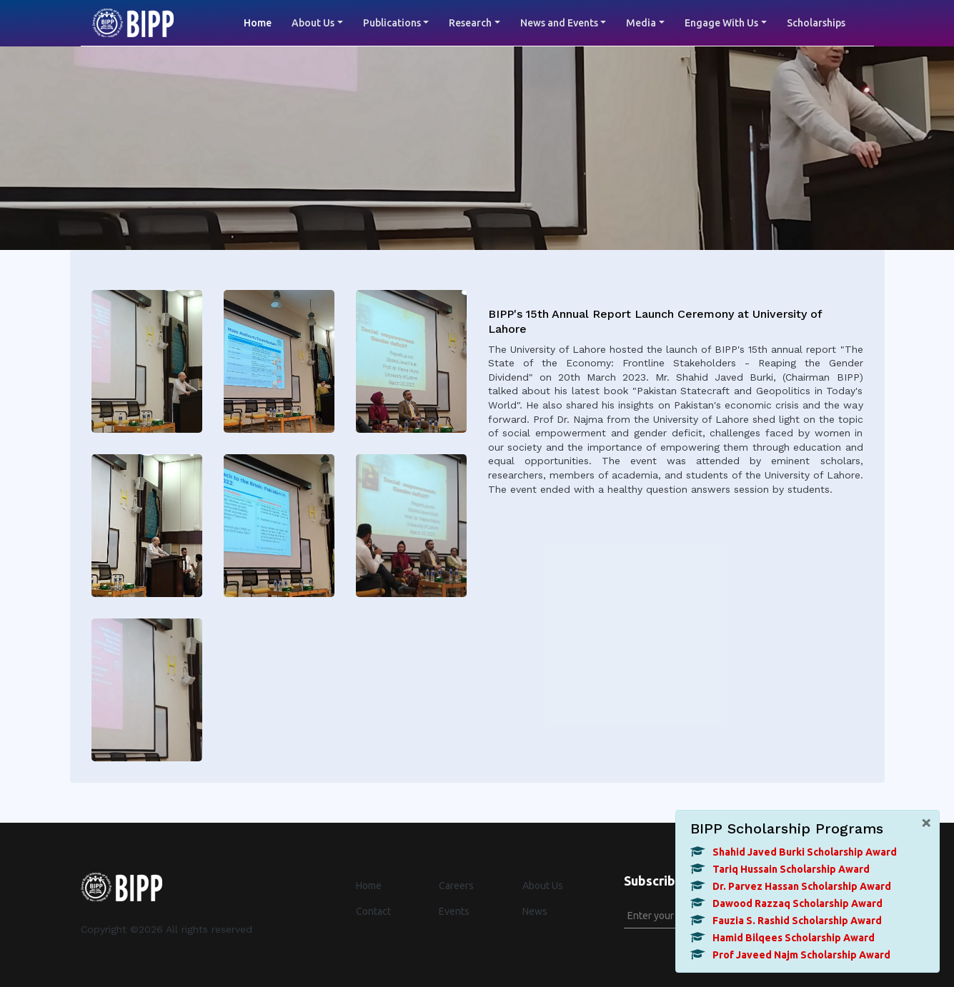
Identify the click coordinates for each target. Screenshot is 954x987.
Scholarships (816, 23)
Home (263, 22)
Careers (456, 885)
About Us (542, 885)
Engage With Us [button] (721, 23)
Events (454, 911)
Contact (373, 911)
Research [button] (470, 23)
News (534, 911)
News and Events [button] (559, 23)
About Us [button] (313, 23)
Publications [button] (392, 23)
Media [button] (641, 23)
